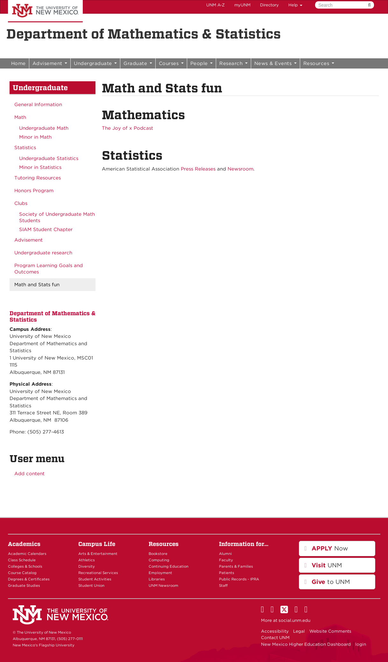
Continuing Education (168, 566)
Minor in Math (35, 137)
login (360, 644)
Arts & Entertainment (97, 553)
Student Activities (94, 579)
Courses (171, 63)
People (201, 63)
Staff (223, 585)
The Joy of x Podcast (127, 128)
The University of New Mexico (45, 11)
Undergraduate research (43, 253)
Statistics (25, 147)
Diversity (86, 566)
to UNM (327, 582)
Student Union (91, 585)
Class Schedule (22, 560)
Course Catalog (22, 573)
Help (295, 5)
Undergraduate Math (43, 128)
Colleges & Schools (25, 566)
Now (326, 548)
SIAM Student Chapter (46, 229)
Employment (160, 573)
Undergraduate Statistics (48, 158)
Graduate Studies (24, 585)
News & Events (275, 63)
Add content (29, 473)
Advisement (49, 63)
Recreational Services (98, 573)
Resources (318, 63)
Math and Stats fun (37, 284)
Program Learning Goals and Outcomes (48, 269)
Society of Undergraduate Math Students (57, 217)
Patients (226, 573)
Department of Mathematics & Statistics (143, 34)
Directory (269, 5)
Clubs (20, 203)
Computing (159, 560)
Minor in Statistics (40, 167)
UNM (323, 565)
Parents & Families (236, 566)
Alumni (225, 553)
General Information (38, 104)
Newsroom (240, 169)
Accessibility (275, 631)
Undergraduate (95, 63)
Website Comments (330, 631)
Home (18, 63)
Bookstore (158, 553)
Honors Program (33, 190)
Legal (299, 631)
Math (20, 117)
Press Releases (198, 169)
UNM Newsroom (163, 585)
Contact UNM (275, 637)
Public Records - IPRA (239, 579)
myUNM (242, 5)
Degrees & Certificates (29, 579)
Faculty (226, 560)
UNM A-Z (215, 5)
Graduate (137, 63)
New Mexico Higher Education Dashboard (306, 644)
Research (233, 63)
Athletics (86, 560)
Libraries (157, 579)
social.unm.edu (294, 620)
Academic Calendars (27, 553)
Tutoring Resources (37, 178)
